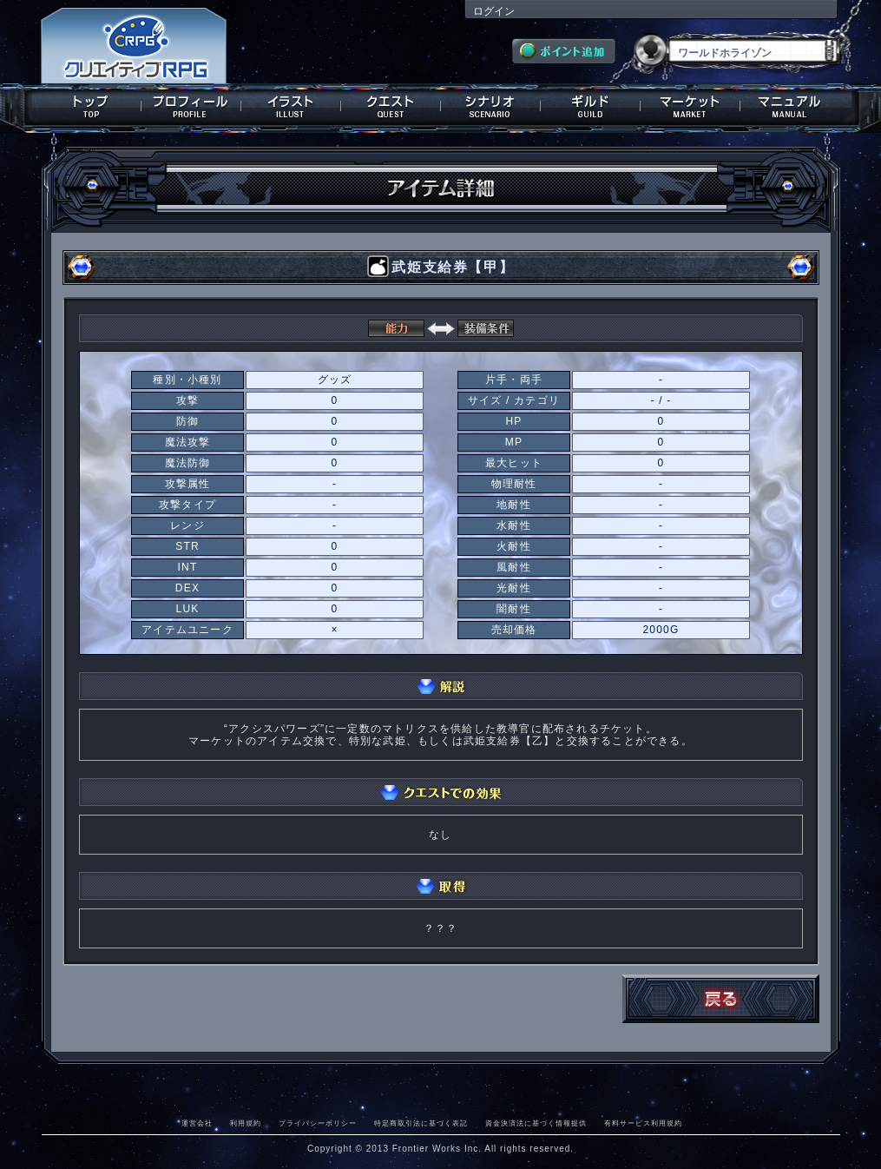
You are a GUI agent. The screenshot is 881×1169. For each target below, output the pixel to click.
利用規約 (245, 1123)
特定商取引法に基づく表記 (421, 1123)
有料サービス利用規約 (643, 1123)
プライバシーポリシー (318, 1123)
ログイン (494, 11)
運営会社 (197, 1123)
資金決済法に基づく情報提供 (536, 1123)
